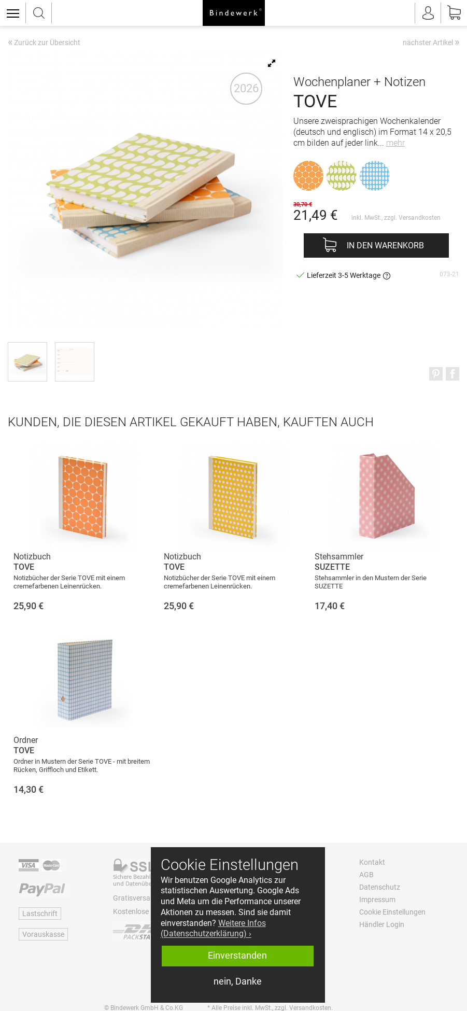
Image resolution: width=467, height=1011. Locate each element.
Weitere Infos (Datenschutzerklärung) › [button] (213, 928)
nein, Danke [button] (238, 981)
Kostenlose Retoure (144, 911)
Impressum (377, 899)
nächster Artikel (431, 42)
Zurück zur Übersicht (44, 43)
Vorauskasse (43, 934)
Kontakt (372, 862)
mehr (395, 143)
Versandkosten (420, 217)
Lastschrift (40, 913)
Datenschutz (379, 887)
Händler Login (381, 924)
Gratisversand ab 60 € (148, 898)
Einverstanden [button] (237, 955)
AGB (366, 874)
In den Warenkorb (385, 245)
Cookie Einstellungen (392, 912)
